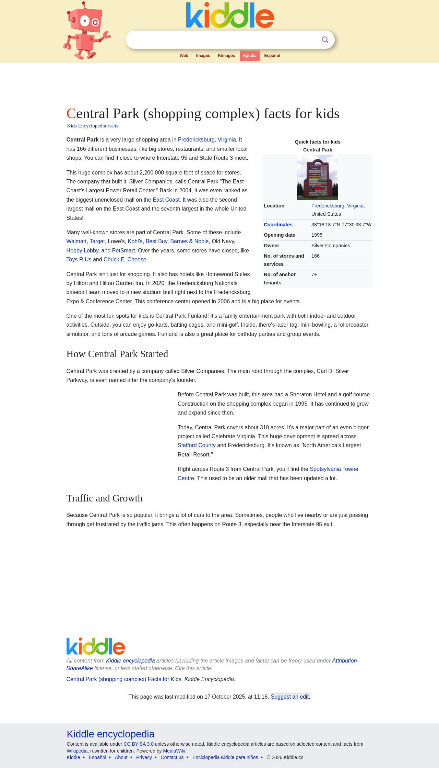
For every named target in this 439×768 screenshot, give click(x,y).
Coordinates (278, 224)
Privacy (144, 757)
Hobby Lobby (82, 250)
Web (184, 55)
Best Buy (156, 241)
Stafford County (197, 445)
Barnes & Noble (189, 241)
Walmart (77, 241)
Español (272, 55)
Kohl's (135, 241)
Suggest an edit (290, 697)
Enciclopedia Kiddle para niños (225, 757)
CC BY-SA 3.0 (138, 744)
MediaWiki (174, 751)
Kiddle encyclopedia (130, 661)
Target (97, 241)
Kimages (226, 55)
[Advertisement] (219, 82)
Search (325, 39)
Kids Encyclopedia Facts (92, 125)
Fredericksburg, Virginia (337, 205)
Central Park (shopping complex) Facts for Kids (124, 679)
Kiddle (73, 757)
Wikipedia (77, 751)
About (121, 757)
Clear (311, 40)
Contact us (172, 757)
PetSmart (123, 250)
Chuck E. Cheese (125, 259)
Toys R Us (79, 259)
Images (203, 55)
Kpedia (250, 55)
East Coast (166, 200)
